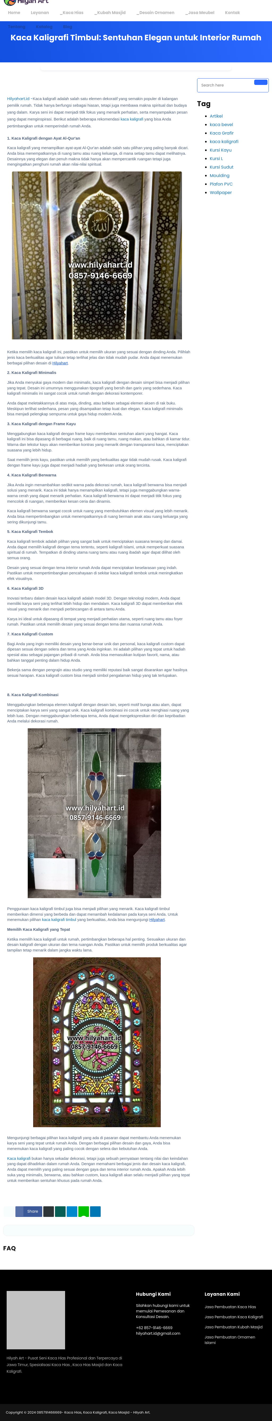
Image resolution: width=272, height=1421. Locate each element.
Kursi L (216, 159)
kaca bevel (221, 125)
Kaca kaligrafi (19, 1158)
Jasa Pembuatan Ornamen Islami (230, 1339)
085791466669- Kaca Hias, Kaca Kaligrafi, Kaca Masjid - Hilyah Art (93, 1412)
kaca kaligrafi (132, 119)
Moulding (220, 176)
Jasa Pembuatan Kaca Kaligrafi (234, 1317)
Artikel (216, 116)
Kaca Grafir (222, 133)
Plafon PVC (221, 184)
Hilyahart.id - (20, 98)
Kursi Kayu (221, 150)
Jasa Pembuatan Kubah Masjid (234, 1327)
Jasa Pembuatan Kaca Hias (230, 1307)
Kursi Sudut (221, 167)
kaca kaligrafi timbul (59, 920)
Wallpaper (221, 193)
